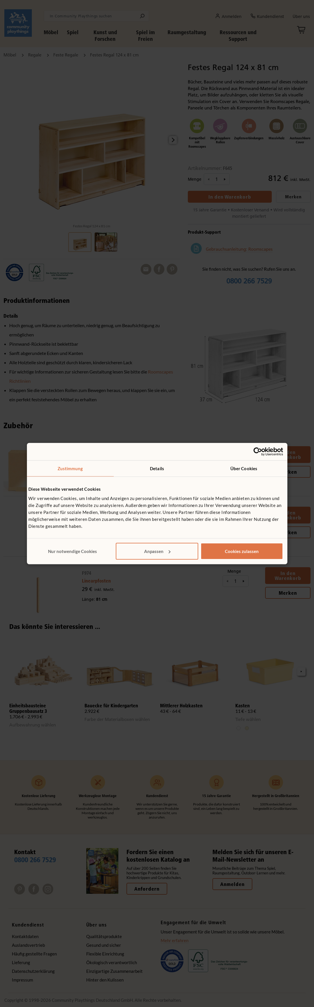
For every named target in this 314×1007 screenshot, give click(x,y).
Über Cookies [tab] (243, 468)
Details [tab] (157, 468)
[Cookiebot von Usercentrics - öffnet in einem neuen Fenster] (257, 451)
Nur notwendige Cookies (72, 551)
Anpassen (157, 551)
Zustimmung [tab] (70, 468)
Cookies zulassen (242, 551)
